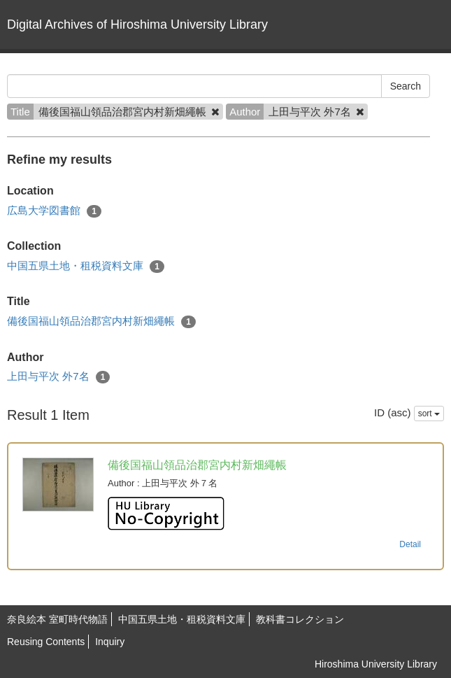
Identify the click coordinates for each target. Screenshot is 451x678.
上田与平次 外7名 (58, 376)
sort (429, 413)
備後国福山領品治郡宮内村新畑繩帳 (101, 321)
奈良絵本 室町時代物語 (57, 619)
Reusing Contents (46, 641)
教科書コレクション (300, 619)
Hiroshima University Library (376, 664)
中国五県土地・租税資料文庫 (85, 266)
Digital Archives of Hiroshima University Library (137, 24)
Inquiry (109, 641)
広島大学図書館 (54, 211)
